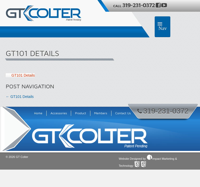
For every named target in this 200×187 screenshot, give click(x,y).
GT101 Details (23, 75)
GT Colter (22, 156)
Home (38, 113)
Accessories (59, 113)
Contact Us (123, 113)
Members (100, 113)
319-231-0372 (139, 5)
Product (80, 113)
